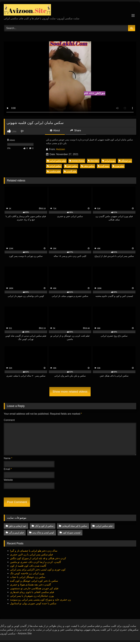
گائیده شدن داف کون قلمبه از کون (28, 565)
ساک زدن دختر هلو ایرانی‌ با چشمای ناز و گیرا (33, 550)
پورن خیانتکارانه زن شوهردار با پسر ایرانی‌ (32, 596)
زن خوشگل (125, 161)
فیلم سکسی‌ (53, 171)
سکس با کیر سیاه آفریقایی (74, 526)
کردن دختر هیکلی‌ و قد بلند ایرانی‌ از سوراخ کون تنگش (38, 558)
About (55, 130)
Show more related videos (70, 391)
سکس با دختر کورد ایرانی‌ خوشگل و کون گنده (34, 580)
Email (8, 469)
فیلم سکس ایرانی (56, 161)
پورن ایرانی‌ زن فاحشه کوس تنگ (27, 573)
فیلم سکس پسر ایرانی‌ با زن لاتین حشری (31, 554)
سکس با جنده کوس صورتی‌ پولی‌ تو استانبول (33, 603)
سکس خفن (71, 166)
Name (8, 458)
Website (8, 480)
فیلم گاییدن (70, 171)
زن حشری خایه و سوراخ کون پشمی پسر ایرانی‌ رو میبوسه (40, 599)
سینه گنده (103, 166)
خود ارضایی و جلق (17, 526)
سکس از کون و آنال (44, 526)
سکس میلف (87, 166)
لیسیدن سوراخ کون (71, 532)
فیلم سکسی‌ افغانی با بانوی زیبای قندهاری (32, 592)
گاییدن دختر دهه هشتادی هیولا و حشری (30, 584)
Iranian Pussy (76, 161)
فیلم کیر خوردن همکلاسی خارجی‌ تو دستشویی (34, 588)
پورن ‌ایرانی (108, 161)
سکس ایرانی (54, 166)
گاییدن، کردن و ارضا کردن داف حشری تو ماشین (35, 562)
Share (75, 130)
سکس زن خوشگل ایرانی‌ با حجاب (27, 577)
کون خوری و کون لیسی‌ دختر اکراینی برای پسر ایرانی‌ (38, 569)
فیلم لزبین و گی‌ (16, 532)
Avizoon (60, 149)
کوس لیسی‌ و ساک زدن (43, 532)
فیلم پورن (118, 166)
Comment (9, 420)
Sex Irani (93, 161)
